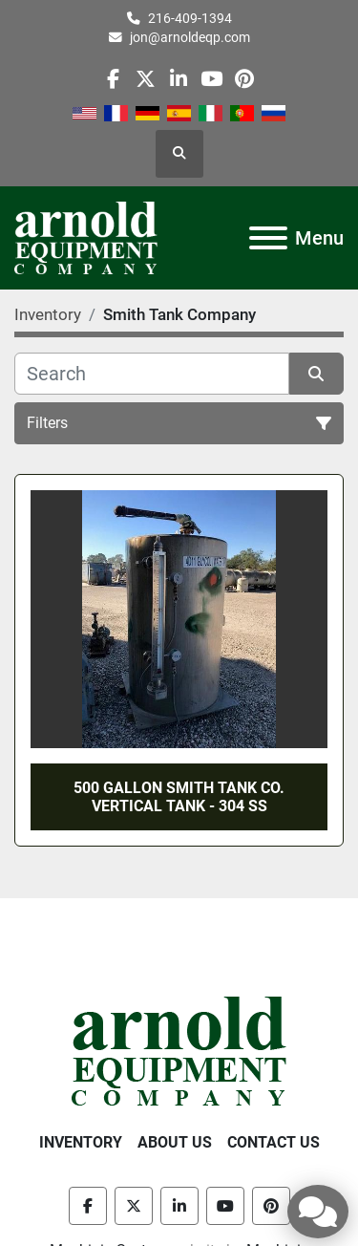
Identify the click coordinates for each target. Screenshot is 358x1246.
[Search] (151, 374)
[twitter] (145, 79)
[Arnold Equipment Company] (179, 1050)
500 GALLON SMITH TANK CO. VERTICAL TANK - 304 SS (179, 797)
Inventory (80, 1142)
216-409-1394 (190, 18)
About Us (174, 1142)
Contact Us (273, 1142)
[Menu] (268, 237)
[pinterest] (244, 79)
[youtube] (211, 79)
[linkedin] (178, 79)
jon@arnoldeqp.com (190, 37)
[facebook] (113, 79)
